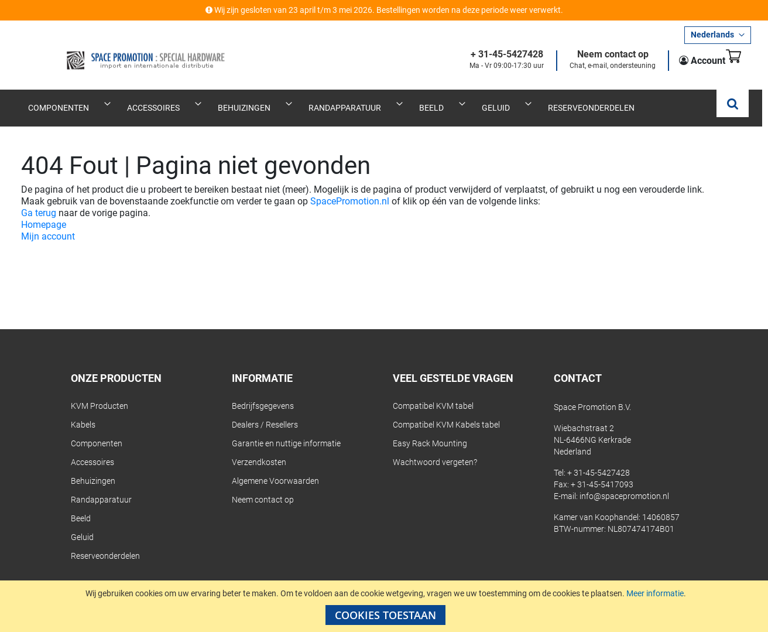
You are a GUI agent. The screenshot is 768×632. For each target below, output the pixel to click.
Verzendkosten (259, 449)
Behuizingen (93, 468)
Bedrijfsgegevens (263, 393)
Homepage (43, 211)
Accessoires (92, 449)
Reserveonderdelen (105, 543)
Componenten (96, 430)
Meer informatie (655, 593)
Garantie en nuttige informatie (286, 430)
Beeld (81, 505)
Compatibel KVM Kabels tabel (446, 411)
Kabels (83, 411)
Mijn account (48, 223)
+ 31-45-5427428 (488, 55)
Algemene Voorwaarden (275, 468)
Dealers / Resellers (265, 411)
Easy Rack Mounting (430, 430)
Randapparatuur (101, 486)
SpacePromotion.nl (349, 188)
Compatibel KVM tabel (433, 393)
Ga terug (38, 200)
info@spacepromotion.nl (624, 483)
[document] (385, 606)
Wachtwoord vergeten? (435, 449)
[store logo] (110, 51)
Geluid (82, 524)
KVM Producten (99, 393)
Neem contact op (594, 55)
